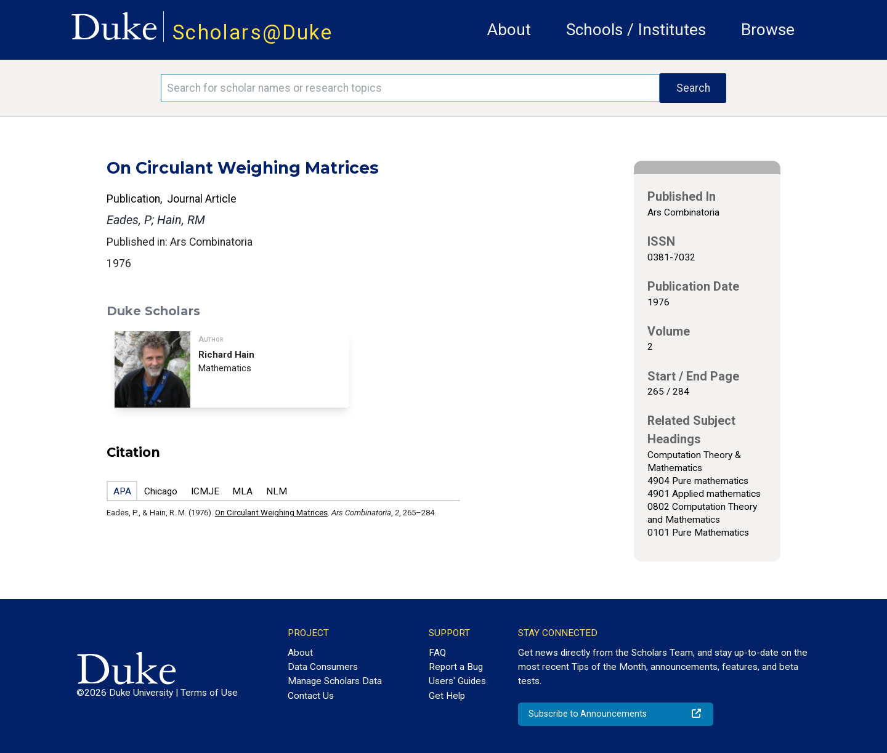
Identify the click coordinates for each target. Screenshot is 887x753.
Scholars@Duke (252, 32)
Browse (768, 29)
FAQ (437, 652)
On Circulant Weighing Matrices (271, 512)
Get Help (447, 695)
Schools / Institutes (636, 29)
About (509, 29)
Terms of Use (209, 692)
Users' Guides (457, 681)
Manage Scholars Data (335, 681)
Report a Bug (456, 666)
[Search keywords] (410, 88)
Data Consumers (323, 666)
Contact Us (311, 695)
